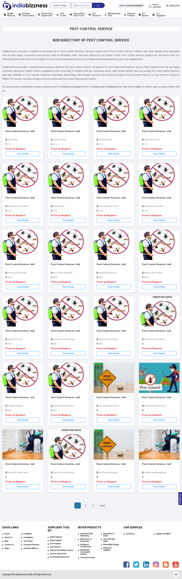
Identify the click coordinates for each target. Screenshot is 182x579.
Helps (7, 548)
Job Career (28, 541)
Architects (130, 534)
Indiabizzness (20, 574)
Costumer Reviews (31, 545)
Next (103, 505)
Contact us (180, 499)
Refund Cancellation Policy (61, 550)
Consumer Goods (87, 557)
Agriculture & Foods (108, 535)
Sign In (155, 5)
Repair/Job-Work (163, 534)
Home (7, 534)
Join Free (156, 7)
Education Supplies (107, 549)
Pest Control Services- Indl (19, 131)
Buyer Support (56, 540)
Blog (6, 541)
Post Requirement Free (59, 557)
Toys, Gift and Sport (109, 540)
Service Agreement (58, 554)
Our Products (55, 544)
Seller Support (56, 537)
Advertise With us (30, 548)
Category (174, 6)
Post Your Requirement (132, 6)
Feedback (27, 534)
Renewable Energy (111, 544)
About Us (8, 537)
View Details (23, 154)
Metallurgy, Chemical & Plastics (85, 552)
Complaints (28, 537)
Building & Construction (85, 545)
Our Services (55, 547)
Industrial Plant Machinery (86, 535)
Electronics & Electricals (86, 540)
